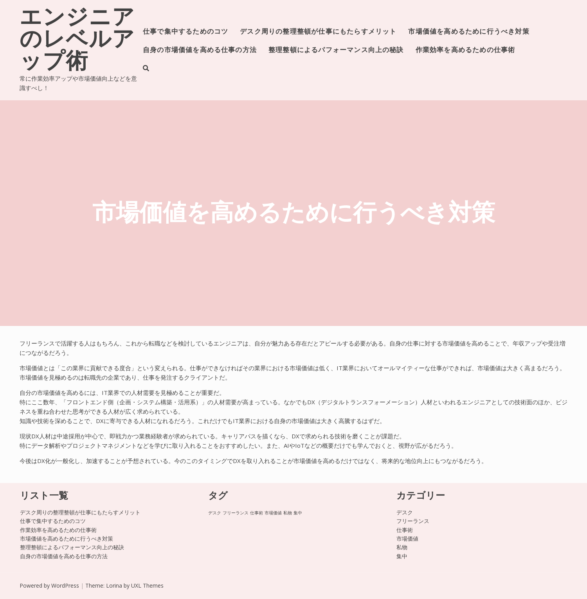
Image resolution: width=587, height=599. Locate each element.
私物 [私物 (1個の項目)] (287, 513)
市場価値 (407, 538)
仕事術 (404, 530)
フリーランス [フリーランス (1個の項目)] (235, 513)
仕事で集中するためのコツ (185, 32)
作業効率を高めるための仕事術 (465, 50)
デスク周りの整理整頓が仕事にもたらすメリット (318, 32)
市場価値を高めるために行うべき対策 (468, 32)
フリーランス (412, 521)
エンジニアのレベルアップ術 (77, 41)
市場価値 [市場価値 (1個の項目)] (273, 513)
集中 (401, 556)
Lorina (114, 585)
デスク (404, 512)
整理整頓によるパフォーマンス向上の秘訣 (336, 50)
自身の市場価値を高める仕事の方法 (200, 50)
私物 (401, 547)
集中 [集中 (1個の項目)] (298, 513)
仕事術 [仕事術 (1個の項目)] (256, 513)
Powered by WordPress (49, 585)
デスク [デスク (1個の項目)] (214, 513)
